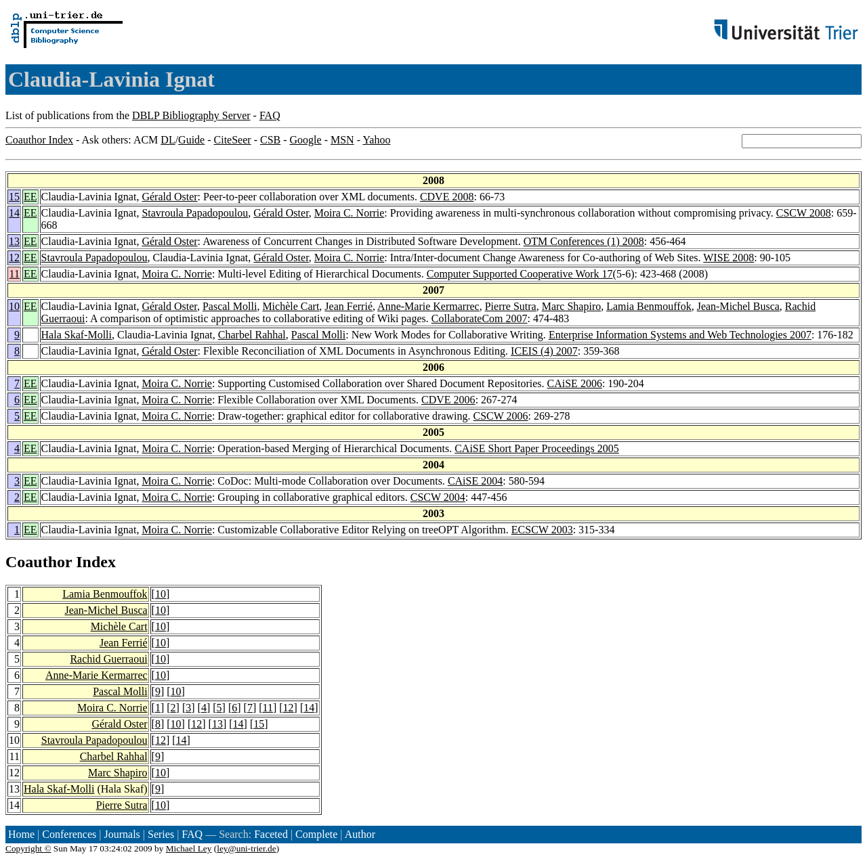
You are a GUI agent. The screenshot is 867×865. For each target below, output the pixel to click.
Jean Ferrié (348, 306)
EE (30, 196)
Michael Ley (189, 848)
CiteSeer (232, 140)
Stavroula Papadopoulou (195, 213)
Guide (191, 140)
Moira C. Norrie (349, 213)
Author (360, 834)
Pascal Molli (230, 306)
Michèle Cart (290, 306)
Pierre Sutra (510, 306)
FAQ (269, 115)
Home (21, 834)
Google (306, 140)
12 (14, 257)
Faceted (271, 834)
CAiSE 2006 (574, 383)
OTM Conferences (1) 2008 (584, 241)
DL (168, 140)
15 (14, 196)
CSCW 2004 (437, 497)
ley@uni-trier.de (246, 848)
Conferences (69, 834)
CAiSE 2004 (475, 481)
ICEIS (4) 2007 (544, 351)
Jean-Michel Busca (738, 306)
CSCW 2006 (500, 416)
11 (14, 274)
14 (14, 213)
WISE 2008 (728, 257)
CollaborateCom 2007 (479, 318)
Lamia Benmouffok (648, 306)
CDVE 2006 (448, 399)
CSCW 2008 (803, 213)
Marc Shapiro (571, 306)
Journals (122, 834)
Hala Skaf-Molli (76, 334)
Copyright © (28, 848)
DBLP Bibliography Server (191, 115)
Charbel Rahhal (252, 334)
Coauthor (38, 562)
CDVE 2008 (447, 196)
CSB (270, 140)
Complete (316, 834)
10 (14, 306)
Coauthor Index (39, 140)
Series (161, 834)
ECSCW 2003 (542, 529)
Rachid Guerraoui (108, 659)
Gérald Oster (169, 196)
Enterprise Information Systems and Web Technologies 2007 (680, 334)
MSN (342, 140)
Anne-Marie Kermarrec (428, 306)
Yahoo (376, 140)
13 (14, 241)
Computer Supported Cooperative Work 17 (520, 274)
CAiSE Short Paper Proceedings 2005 (536, 448)
